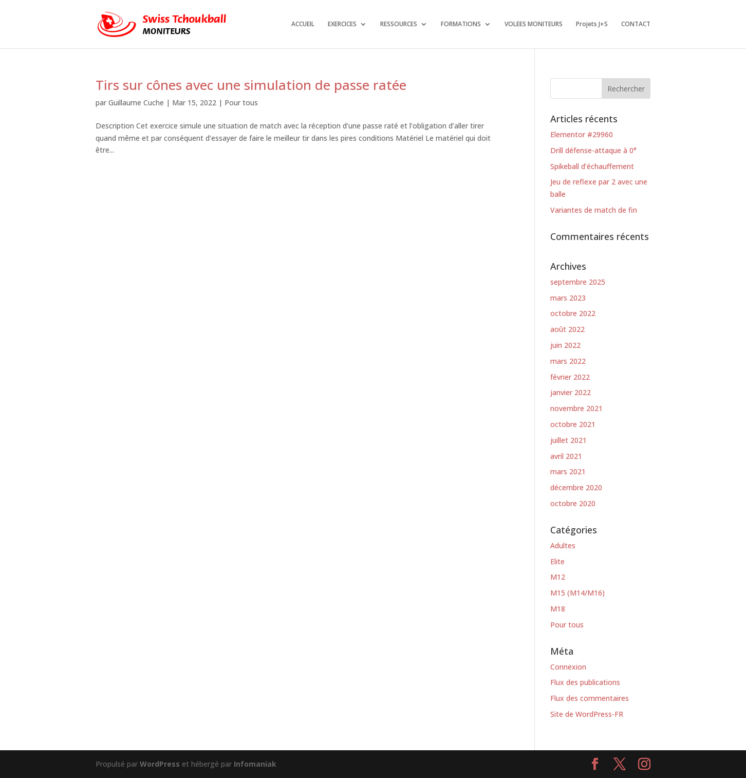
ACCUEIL (302, 24)
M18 (557, 609)
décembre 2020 (576, 487)
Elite (557, 561)
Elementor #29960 (581, 134)
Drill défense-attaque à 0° (593, 150)
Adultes (562, 545)
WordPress (160, 764)
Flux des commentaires (589, 698)
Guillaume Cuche (136, 102)
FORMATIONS (461, 24)
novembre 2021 (576, 408)
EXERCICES (342, 24)
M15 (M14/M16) (577, 593)
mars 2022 (568, 361)
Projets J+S (592, 24)
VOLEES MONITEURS (534, 24)
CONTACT (635, 24)
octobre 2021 (572, 424)
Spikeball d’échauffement (592, 166)
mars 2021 (568, 471)
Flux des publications (585, 682)
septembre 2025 (577, 282)
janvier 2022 (570, 392)
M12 (557, 577)
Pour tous (241, 102)
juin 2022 (565, 345)
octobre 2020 (572, 503)
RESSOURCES (398, 24)
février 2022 (570, 377)
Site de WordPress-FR (586, 714)
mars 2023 (568, 298)
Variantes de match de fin (593, 210)
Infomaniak (255, 764)
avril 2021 (566, 456)
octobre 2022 (572, 313)
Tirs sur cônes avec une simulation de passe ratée (251, 85)
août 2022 (567, 329)
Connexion (568, 667)
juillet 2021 (568, 440)
